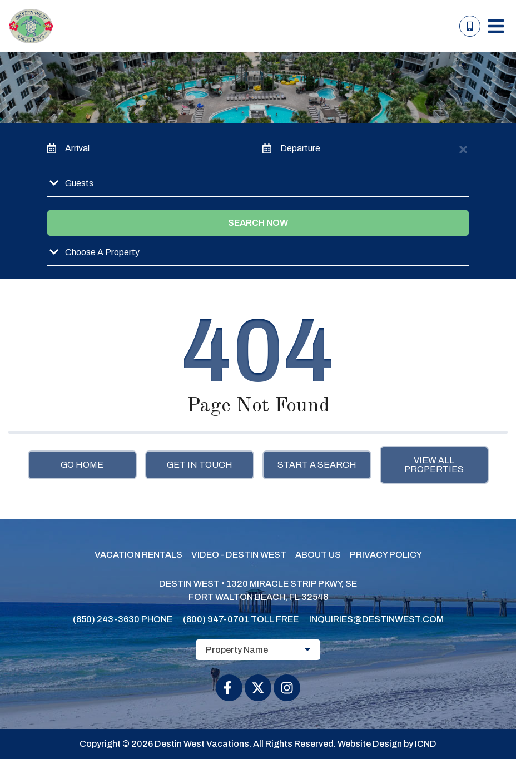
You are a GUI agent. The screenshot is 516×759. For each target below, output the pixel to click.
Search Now (258, 222)
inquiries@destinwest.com (376, 619)
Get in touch (199, 464)
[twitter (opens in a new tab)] (258, 687)
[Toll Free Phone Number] (469, 26)
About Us (318, 554)
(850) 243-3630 (106, 619)
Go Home (82, 464)
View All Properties (434, 464)
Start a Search (316, 464)
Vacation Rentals (138, 554)
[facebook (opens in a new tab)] (229, 687)
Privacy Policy (386, 554)
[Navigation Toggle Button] (496, 26)
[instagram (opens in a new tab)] (287, 687)
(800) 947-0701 (216, 619)
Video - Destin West (238, 554)
